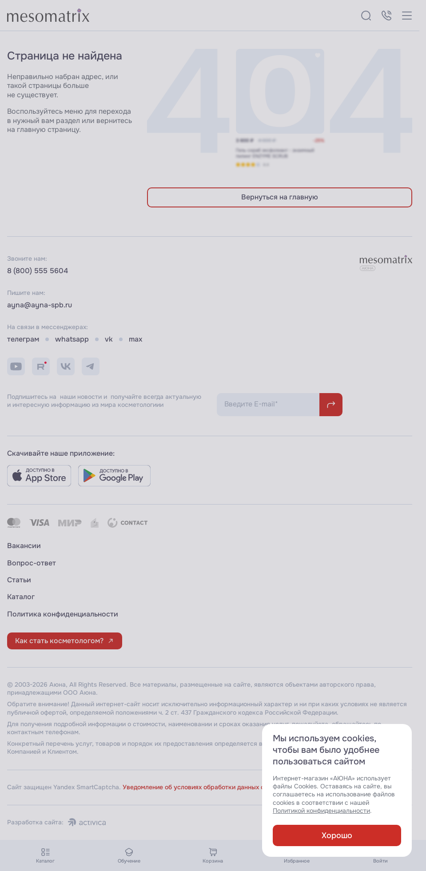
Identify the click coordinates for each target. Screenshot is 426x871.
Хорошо (337, 835)
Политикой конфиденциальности (321, 811)
